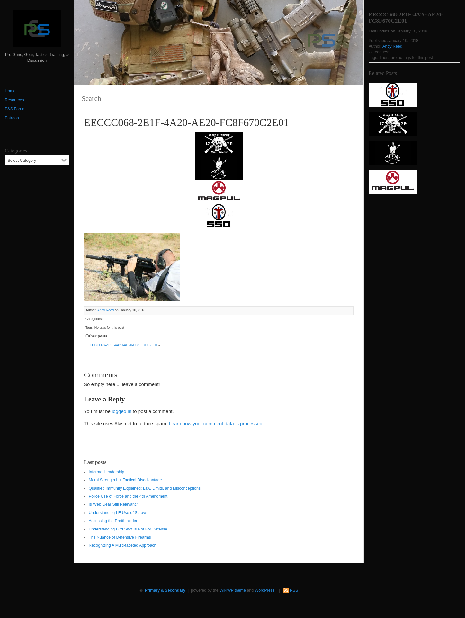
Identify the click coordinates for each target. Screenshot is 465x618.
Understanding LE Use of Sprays (118, 513)
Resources (14, 100)
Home (10, 91)
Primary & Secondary (165, 590)
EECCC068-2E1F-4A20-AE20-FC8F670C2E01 (122, 345)
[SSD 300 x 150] (219, 215)
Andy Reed (105, 310)
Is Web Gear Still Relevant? (113, 504)
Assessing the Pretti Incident (114, 521)
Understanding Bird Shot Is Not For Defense (128, 529)
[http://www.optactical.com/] (219, 167)
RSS (294, 590)
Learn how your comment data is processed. (216, 423)
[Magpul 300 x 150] (219, 191)
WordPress (265, 590)
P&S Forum (15, 109)
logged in (121, 411)
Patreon (12, 118)
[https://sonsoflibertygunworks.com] (219, 143)
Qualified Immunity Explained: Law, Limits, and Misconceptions (145, 488)
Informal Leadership (106, 472)
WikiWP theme (232, 590)
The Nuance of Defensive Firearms (120, 537)
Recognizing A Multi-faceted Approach (122, 545)
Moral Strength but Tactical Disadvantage (125, 480)
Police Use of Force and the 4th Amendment (128, 496)
